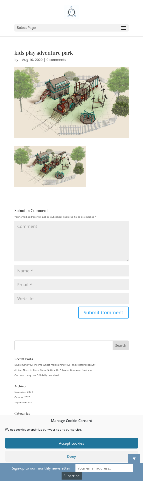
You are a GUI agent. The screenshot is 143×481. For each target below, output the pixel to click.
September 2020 (23, 402)
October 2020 (22, 397)
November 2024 (23, 392)
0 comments (56, 59)
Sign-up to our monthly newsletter (41, 468)
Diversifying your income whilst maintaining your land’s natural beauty (54, 364)
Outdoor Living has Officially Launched (36, 375)
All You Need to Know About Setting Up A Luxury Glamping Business (53, 370)
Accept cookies (71, 443)
